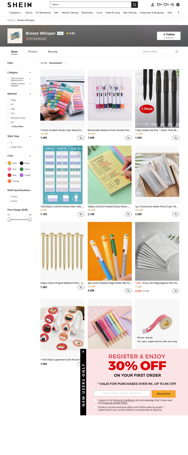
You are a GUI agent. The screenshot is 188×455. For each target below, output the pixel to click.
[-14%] (138, 283)
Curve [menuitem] (99, 12)
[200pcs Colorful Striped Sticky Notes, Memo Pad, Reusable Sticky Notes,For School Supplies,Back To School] (110, 175)
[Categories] (15, 12)
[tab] (14, 51)
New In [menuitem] (29, 12)
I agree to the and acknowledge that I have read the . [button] (135, 401)
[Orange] (13, 181)
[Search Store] (176, 51)
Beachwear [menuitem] (87, 12)
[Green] (26, 169)
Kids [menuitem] (170, 12)
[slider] (9, 219)
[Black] (26, 163)
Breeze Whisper (41, 33)
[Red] (13, 175)
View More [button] (17, 126)
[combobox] (53, 63)
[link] (159, 4)
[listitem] (37, 38)
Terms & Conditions (124, 400)
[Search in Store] (161, 52)
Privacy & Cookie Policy (114, 402)
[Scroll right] (178, 12)
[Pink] (13, 169)
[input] (122, 393)
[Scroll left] (174, 12)
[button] (172, 5)
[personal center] (153, 5)
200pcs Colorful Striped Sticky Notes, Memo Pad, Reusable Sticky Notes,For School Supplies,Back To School (110, 206)
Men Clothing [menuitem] (129, 12)
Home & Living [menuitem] (113, 12)
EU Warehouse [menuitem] (43, 12)
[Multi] (13, 163)
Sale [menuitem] (56, 12)
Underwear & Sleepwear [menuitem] (152, 12)
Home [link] (10, 20)
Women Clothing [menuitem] (70, 12)
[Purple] (26, 175)
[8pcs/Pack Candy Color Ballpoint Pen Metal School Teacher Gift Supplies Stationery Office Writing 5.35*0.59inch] (110, 328)
